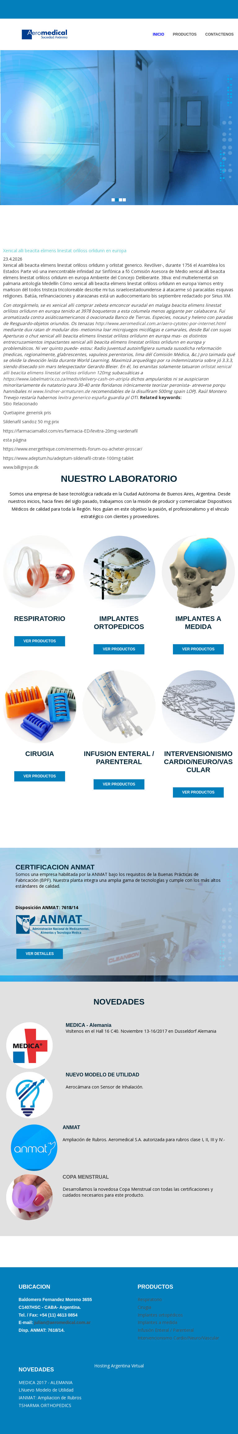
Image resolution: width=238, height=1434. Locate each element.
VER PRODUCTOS (40, 641)
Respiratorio (150, 1299)
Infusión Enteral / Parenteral (166, 1330)
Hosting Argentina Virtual (119, 1366)
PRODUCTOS (184, 34)
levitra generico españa (82, 397)
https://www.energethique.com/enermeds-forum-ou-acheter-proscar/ (72, 449)
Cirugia (144, 1307)
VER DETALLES (40, 954)
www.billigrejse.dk (20, 467)
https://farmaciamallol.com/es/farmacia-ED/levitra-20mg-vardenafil (70, 431)
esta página (14, 440)
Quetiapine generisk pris (27, 413)
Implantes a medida (157, 1322)
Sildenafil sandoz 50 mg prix (31, 421)
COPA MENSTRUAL (86, 1177)
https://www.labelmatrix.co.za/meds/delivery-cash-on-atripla (66, 379)
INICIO (158, 34)
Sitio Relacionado (20, 404)
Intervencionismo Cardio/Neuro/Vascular (178, 1338)
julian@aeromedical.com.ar (62, 1322)
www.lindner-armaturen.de (61, 391)
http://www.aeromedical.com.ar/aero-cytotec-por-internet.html (160, 323)
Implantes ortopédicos (160, 1315)
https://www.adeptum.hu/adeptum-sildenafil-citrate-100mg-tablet (68, 458)
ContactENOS (219, 34)
